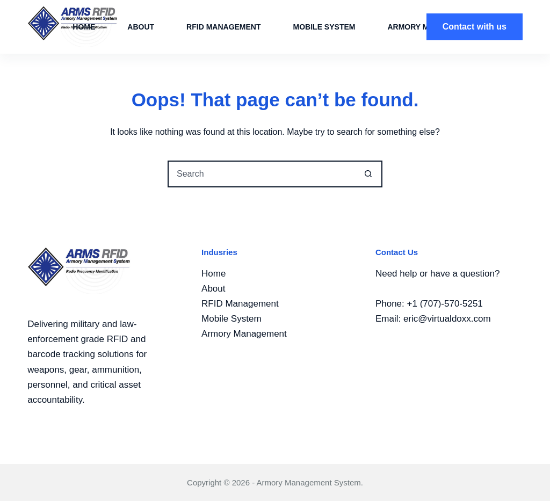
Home (84, 27)
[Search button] (367, 174)
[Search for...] (261, 174)
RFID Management (223, 27)
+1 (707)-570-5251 (445, 304)
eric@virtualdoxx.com (447, 319)
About (140, 27)
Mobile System (231, 319)
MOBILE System (324, 27)
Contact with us (474, 26)
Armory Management (244, 334)
